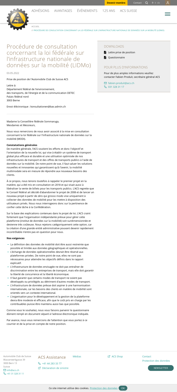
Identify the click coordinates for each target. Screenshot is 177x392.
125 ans (108, 10)
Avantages (63, 10)
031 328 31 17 (116, 86)
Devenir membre (116, 2)
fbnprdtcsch (121, 83)
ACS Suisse (128, 10)
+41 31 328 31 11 (15, 373)
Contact (137, 2)
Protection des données (104, 388)
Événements (87, 10)
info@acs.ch (13, 370)
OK (123, 388)
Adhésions (40, 10)
